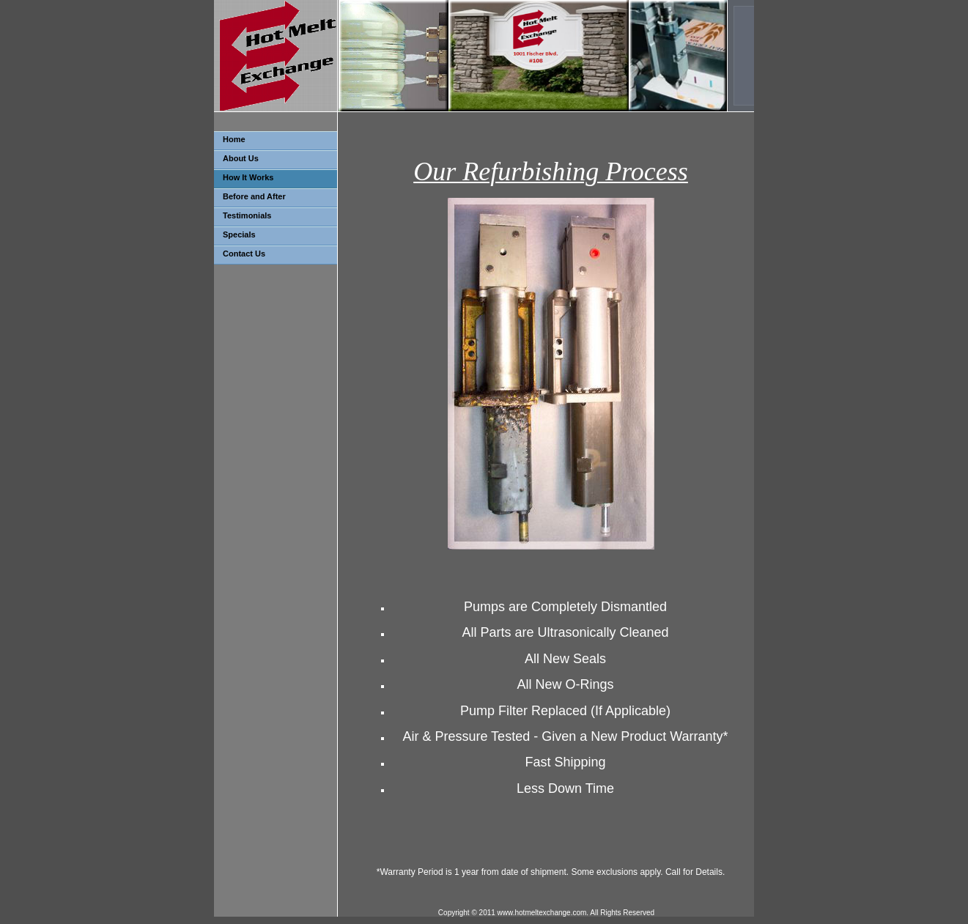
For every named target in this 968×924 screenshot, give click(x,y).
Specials (239, 234)
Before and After (254, 196)
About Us (241, 158)
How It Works (248, 177)
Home (234, 139)
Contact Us (244, 253)
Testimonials (247, 215)
